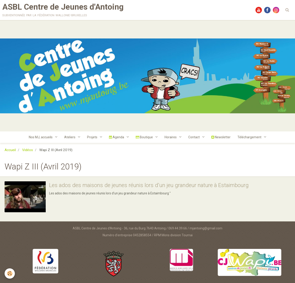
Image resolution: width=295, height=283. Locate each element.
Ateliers (70, 137)
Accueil (10, 150)
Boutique (145, 137)
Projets (92, 137)
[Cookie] (10, 273)
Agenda (117, 137)
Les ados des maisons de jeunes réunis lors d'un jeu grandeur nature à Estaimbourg (149, 185)
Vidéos (27, 150)
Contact (194, 137)
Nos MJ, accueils (41, 137)
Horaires (171, 137)
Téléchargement (249, 137)
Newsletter (221, 137)
